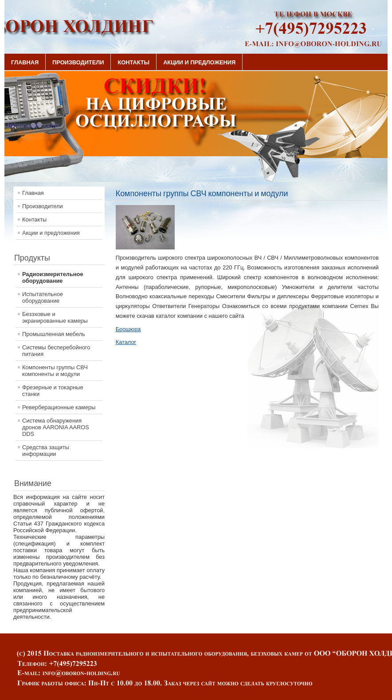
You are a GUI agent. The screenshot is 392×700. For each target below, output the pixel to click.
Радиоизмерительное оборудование (52, 277)
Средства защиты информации (45, 450)
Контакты (133, 62)
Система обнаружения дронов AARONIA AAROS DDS (55, 427)
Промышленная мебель (53, 334)
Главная (25, 62)
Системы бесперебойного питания (56, 350)
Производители (78, 62)
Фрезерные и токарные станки (52, 390)
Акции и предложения (199, 62)
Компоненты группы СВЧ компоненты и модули (55, 370)
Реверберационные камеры (58, 407)
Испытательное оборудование (42, 297)
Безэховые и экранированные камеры (55, 317)
